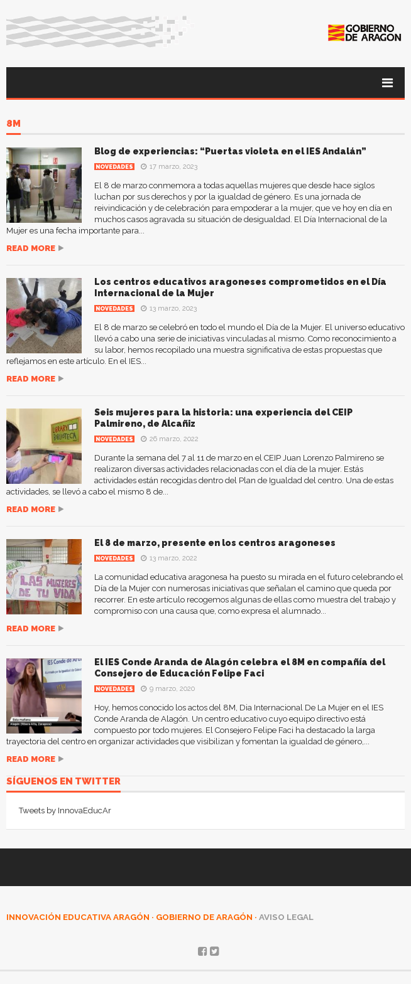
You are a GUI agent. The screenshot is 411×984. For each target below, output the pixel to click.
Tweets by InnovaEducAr (65, 810)
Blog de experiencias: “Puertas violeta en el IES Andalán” (230, 151)
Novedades (114, 167)
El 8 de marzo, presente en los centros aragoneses (215, 543)
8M (13, 124)
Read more (30, 248)
